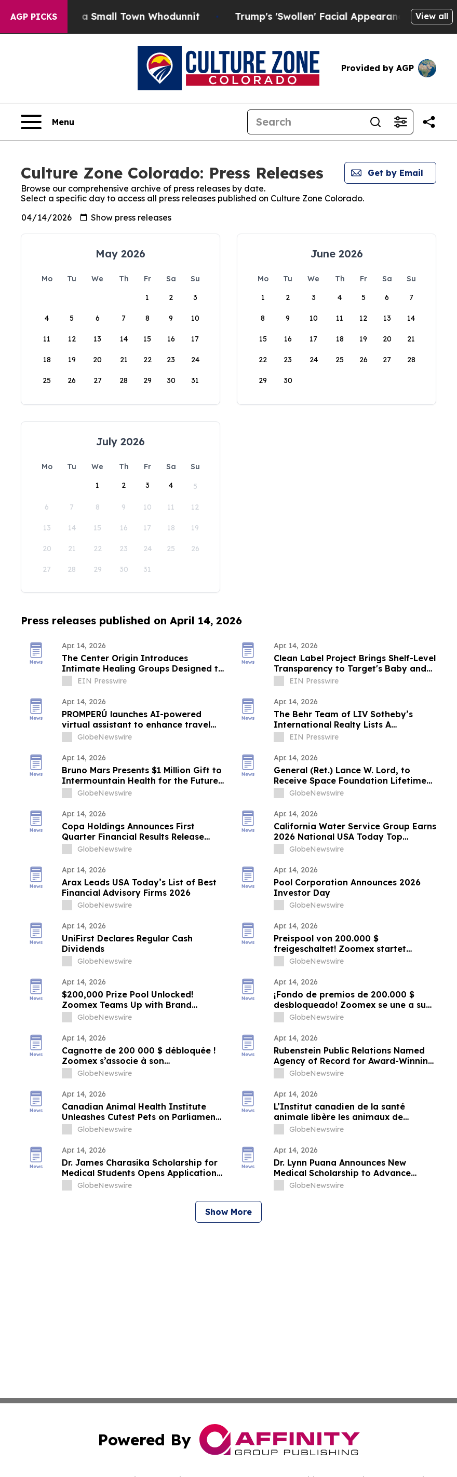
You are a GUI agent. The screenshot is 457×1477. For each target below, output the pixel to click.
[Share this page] (429, 122)
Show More (228, 1212)
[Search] (305, 122)
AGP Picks (33, 16)
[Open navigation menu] (47, 122)
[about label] (67, 681)
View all (431, 16)
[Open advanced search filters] (400, 122)
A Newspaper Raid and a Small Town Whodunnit (116, 16)
